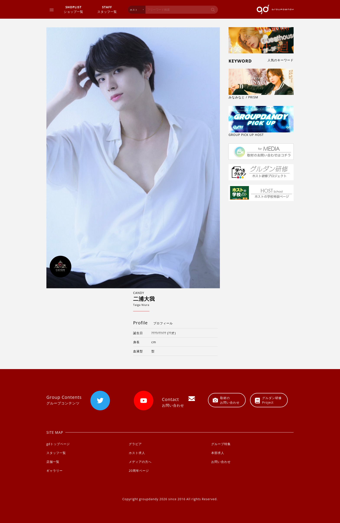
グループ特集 (221, 444)
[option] (133, 157)
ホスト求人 (137, 453)
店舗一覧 (52, 462)
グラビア (135, 444)
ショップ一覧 (73, 9)
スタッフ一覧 (107, 9)
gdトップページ (58, 444)
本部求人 (217, 453)
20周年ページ (139, 471)
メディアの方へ (140, 462)
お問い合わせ (221, 462)
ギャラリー (54, 471)
